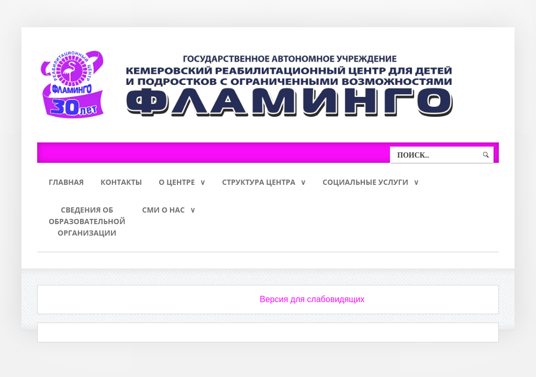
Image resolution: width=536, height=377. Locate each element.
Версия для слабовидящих (312, 299)
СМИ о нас (163, 210)
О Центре (177, 182)
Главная (66, 182)
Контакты (121, 182)
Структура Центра (258, 182)
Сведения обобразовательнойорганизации (87, 221)
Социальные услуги (365, 182)
